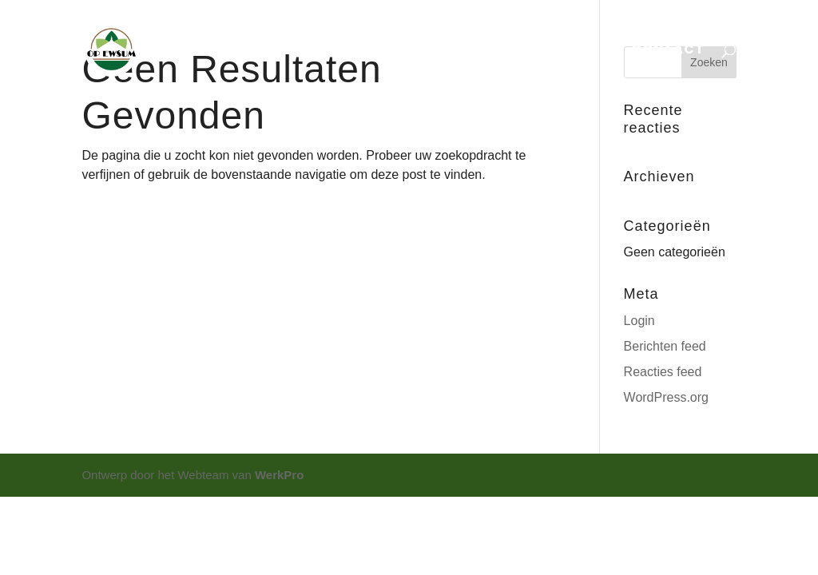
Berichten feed (665, 346)
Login (639, 320)
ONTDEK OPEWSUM (526, 51)
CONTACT (668, 51)
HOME (240, 51)
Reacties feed (663, 372)
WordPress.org (666, 397)
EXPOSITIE (400, 51)
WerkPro (279, 475)
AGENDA (312, 51)
